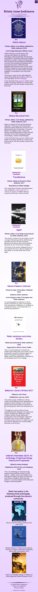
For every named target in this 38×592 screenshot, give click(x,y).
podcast (22, 81)
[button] (36, 1)
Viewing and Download (16, 173)
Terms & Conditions (19, 586)
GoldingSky (22, 590)
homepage (23, 78)
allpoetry (28, 496)
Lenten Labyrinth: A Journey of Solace (16, 190)
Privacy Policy (19, 588)
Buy (16, 39)
